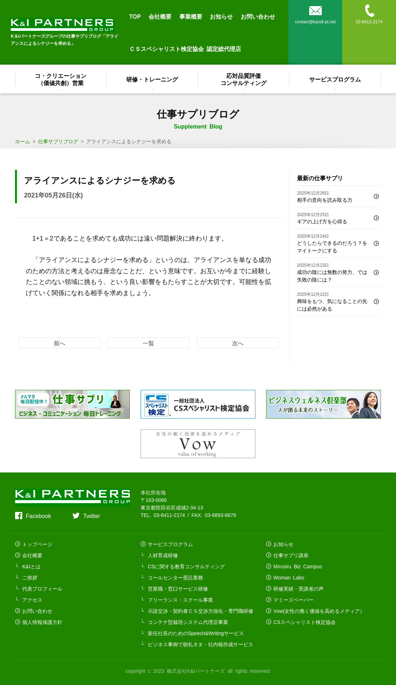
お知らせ (221, 16)
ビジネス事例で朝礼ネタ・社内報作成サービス (200, 644)
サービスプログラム (335, 79)
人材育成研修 (163, 555)
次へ (238, 343)
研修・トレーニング (152, 79)
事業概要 (190, 16)
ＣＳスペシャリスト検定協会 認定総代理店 (185, 48)
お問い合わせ (258, 16)
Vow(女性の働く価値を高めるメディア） (319, 610)
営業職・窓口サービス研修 (178, 588)
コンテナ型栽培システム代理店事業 (188, 621)
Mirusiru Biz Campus (297, 566)
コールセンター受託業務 (175, 577)
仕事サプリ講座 (290, 555)
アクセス (32, 599)
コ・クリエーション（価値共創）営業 (61, 79)
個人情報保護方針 (42, 621)
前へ (59, 343)
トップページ (37, 543)
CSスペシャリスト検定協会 (304, 621)
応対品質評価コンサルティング (244, 79)
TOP (135, 16)
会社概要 (159, 16)
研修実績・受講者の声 (298, 588)
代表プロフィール (42, 588)
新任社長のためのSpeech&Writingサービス (196, 632)
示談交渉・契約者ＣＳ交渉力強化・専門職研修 (200, 610)
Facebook (38, 515)
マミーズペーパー (293, 599)
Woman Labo (288, 577)
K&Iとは (31, 566)
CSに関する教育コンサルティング (186, 566)
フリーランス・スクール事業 (180, 599)
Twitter (91, 515)
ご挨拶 (29, 577)
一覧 (148, 343)
